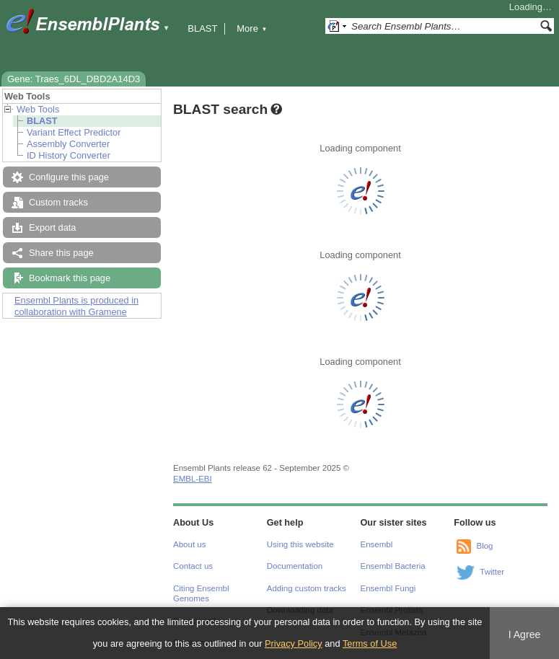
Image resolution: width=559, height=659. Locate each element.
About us (189, 544)
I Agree (525, 634)
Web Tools (38, 109)
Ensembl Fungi (388, 588)
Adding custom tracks (306, 588)
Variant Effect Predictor (73, 132)
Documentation (294, 566)
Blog (484, 545)
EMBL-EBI (192, 478)
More (252, 28)
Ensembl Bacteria (393, 566)
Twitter (492, 571)
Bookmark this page (69, 278)
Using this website (300, 544)
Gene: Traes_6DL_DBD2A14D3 (73, 79)
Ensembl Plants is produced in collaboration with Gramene (76, 306)
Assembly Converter (68, 143)
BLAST (202, 28)
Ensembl (377, 544)
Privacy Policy (293, 643)
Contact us (193, 566)
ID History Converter (68, 155)
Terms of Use (370, 643)
